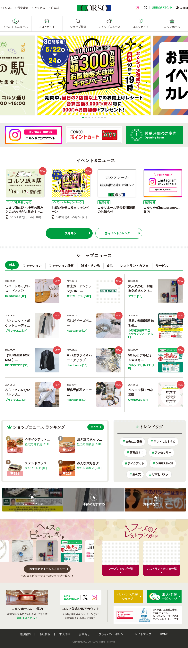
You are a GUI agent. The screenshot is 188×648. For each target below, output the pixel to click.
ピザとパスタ (160, 474)
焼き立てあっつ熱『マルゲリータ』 (102, 439)
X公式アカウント (85, 597)
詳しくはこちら (26, 618)
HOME (7, 7)
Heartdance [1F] (15, 296)
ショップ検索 (78, 26)
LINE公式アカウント (162, 7)
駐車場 (55, 7)
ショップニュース (109, 26)
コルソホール (172, 26)
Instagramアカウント (94, 597)
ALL (12, 264)
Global (182, 7)
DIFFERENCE (164, 463)
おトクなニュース (155, 504)
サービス (162, 265)
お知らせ (103, 202)
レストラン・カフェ (134, 265)
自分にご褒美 (134, 441)
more (94, 427)
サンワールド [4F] (36, 467)
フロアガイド (47, 26)
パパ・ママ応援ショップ (128, 596)
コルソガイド (140, 26)
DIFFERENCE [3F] (16, 365)
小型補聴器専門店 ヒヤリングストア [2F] (140, 333)
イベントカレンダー (119, 233)
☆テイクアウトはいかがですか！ (48, 439)
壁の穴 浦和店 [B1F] (37, 444)
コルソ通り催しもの (19, 202)
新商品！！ (136, 452)
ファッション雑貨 (61, 265)
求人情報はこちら (164, 596)
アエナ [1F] (135, 296)
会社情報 (44, 634)
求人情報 (64, 634)
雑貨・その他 (90, 265)
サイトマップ (143, 634)
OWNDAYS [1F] (138, 399)
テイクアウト (136, 463)
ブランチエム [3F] (16, 330)
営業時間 (22, 7)
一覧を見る (69, 233)
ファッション (32, 265)
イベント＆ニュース (15, 26)
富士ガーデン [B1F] (79, 296)
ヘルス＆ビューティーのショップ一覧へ (47, 575)
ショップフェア (32, 504)
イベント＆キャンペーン (68, 202)
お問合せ (84, 634)
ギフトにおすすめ (164, 441)
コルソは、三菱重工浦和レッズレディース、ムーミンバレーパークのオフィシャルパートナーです (146, 615)
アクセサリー (163, 452)
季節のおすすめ (94, 504)
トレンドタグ (151, 427)
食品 (110, 265)
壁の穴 (136, 474)
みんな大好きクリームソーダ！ (99, 463)
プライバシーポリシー (112, 634)
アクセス (39, 7)
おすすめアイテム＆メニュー (47, 568)
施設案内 (25, 634)
